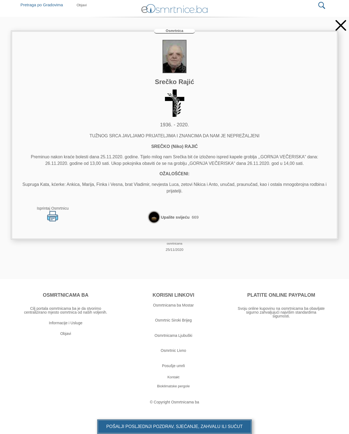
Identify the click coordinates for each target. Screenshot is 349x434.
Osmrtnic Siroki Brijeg (173, 320)
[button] (174, 426)
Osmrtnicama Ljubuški (173, 335)
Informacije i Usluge (65, 323)
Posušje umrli (173, 366)
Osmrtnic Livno (173, 350)
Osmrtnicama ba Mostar (173, 305)
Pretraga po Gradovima (43, 4)
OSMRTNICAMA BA (65, 295)
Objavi (65, 333)
